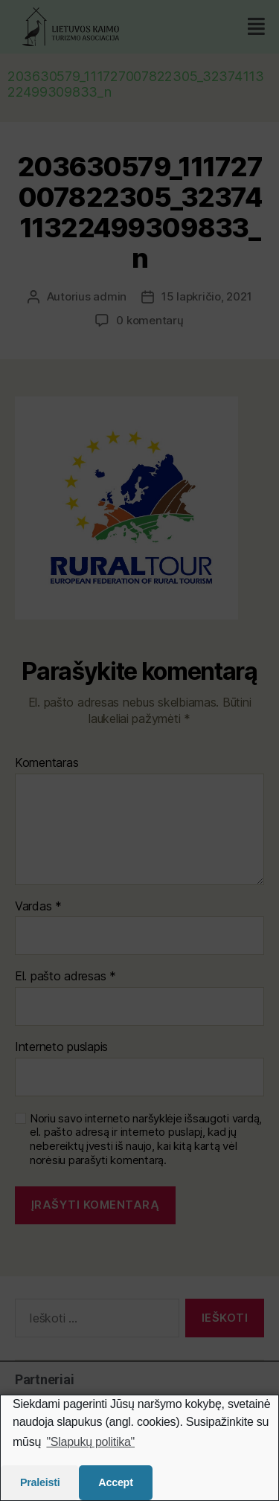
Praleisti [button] (40, 1482)
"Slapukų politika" (90, 1442)
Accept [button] (115, 1482)
